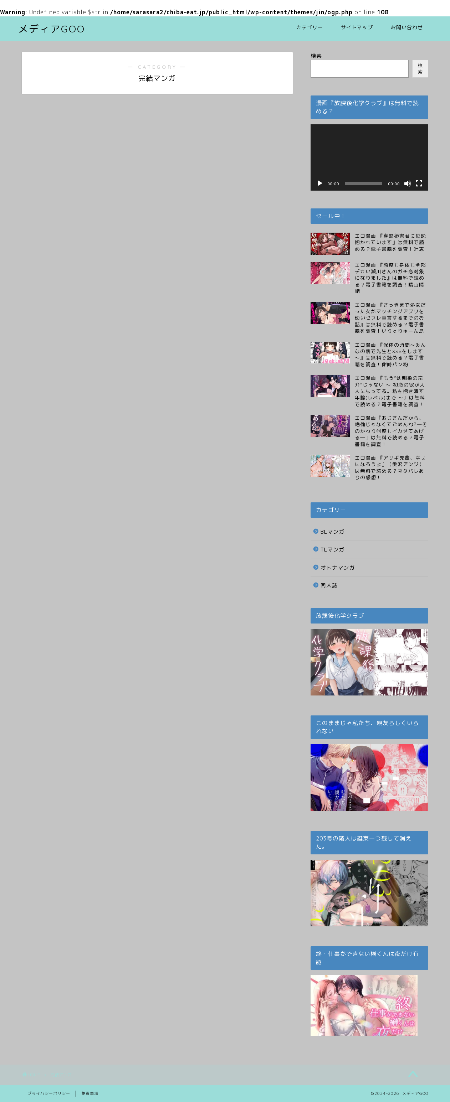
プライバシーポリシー (48, 1093)
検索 (316, 56)
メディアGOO (51, 29)
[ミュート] (407, 183)
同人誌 (329, 585)
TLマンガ (332, 549)
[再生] (319, 183)
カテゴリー (309, 27)
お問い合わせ (407, 27)
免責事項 (89, 1093)
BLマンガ (332, 532)
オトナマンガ (338, 567)
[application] (369, 157)
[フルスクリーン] (419, 183)
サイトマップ (357, 27)
